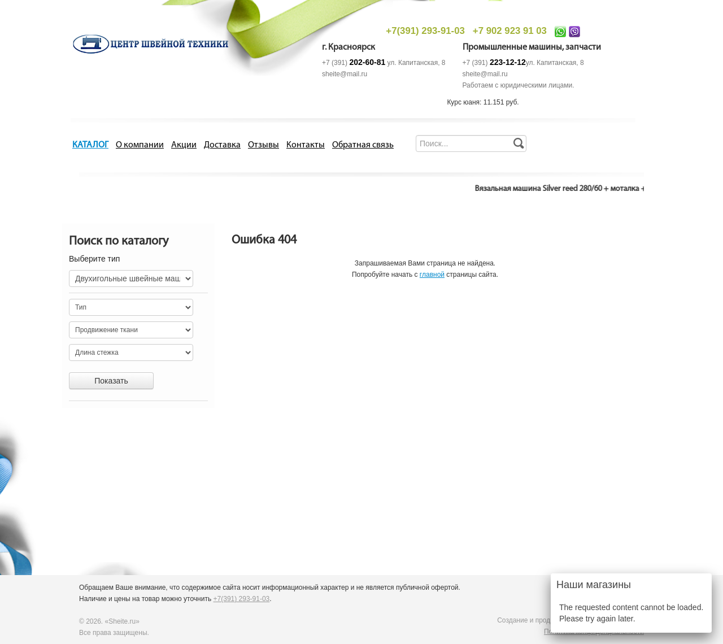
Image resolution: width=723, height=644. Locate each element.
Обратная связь (363, 145)
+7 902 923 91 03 (510, 30)
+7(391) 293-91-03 (425, 30)
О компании (140, 145)
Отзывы (263, 145)
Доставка (222, 145)
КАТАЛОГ (90, 145)
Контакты (305, 145)
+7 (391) (353, 63)
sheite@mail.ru (344, 74)
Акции (184, 145)
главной (432, 275)
